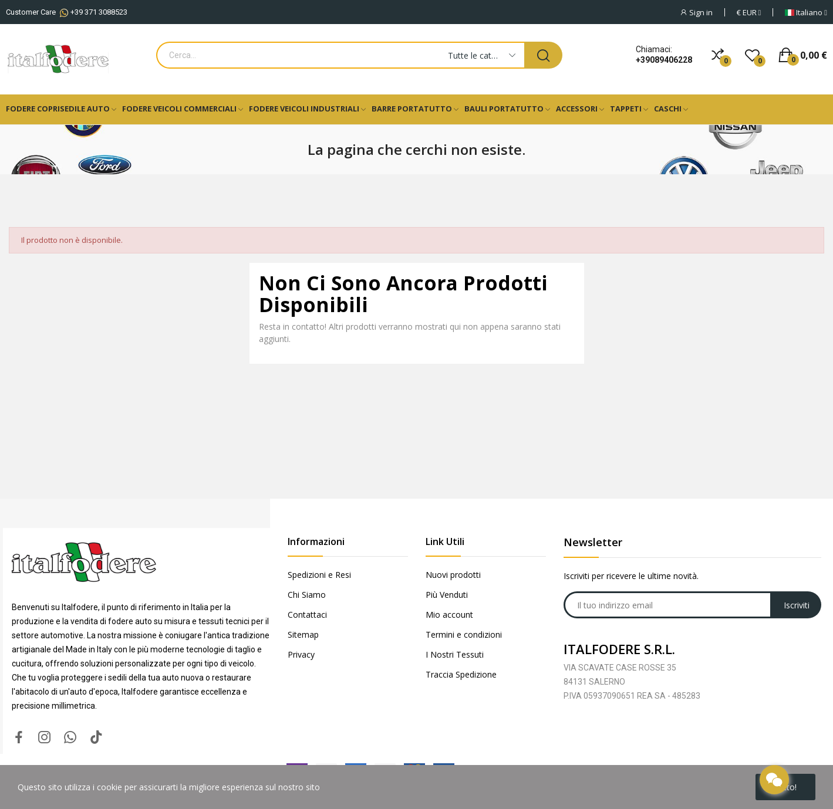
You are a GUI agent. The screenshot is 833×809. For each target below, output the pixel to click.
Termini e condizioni (464, 634)
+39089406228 (664, 60)
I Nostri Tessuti (455, 654)
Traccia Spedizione (461, 674)
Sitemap (303, 634)
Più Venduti (447, 594)
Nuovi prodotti (453, 574)
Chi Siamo (307, 594)
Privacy (301, 654)
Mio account (449, 614)
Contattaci (307, 614)
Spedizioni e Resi (319, 574)
